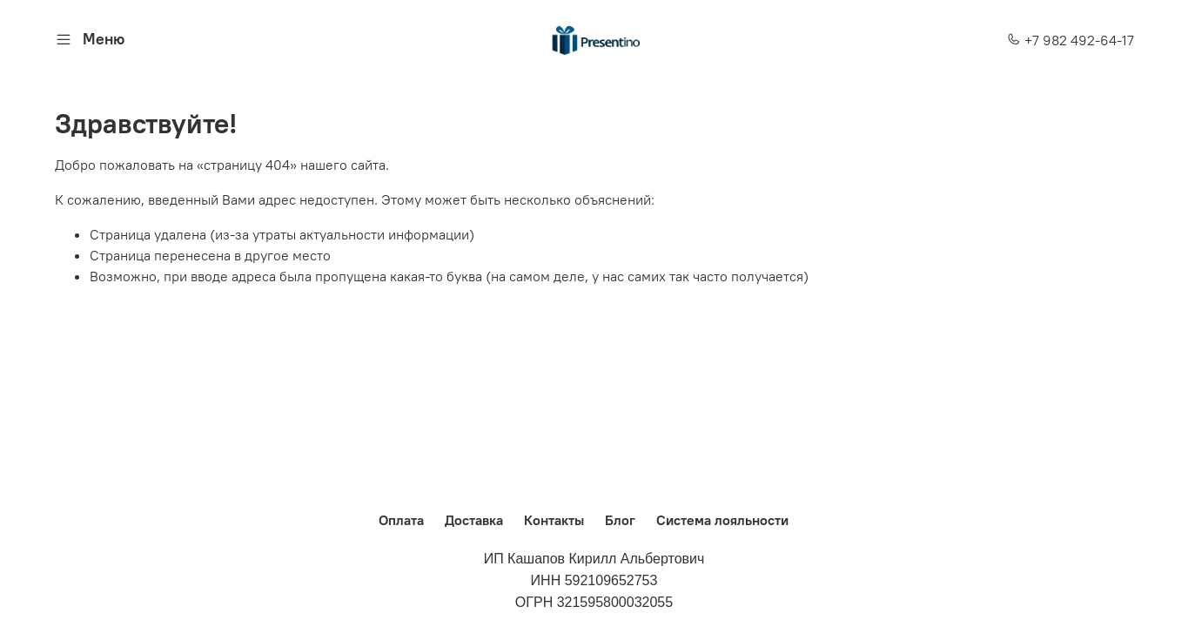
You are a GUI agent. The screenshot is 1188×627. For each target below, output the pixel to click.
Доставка (474, 520)
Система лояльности (722, 520)
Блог (620, 520)
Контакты (554, 520)
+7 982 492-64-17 (1070, 40)
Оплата (401, 520)
